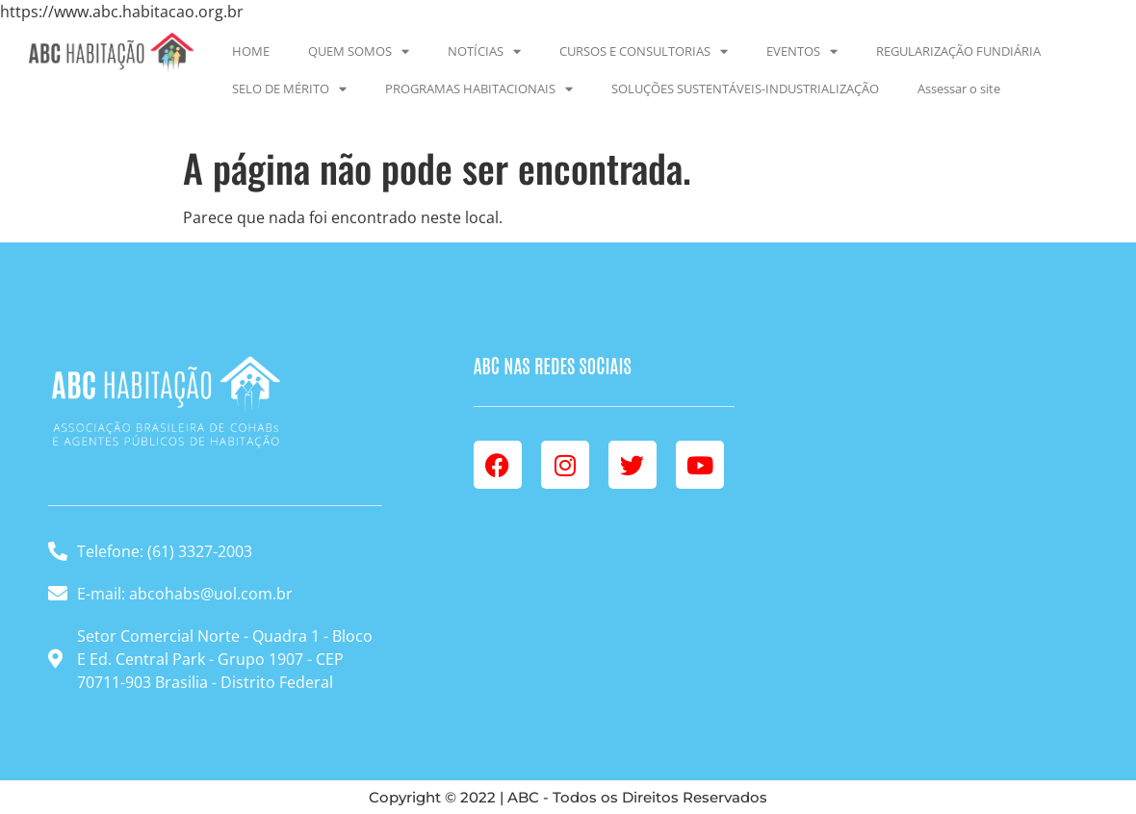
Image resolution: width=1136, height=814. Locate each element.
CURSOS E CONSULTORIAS (643, 51)
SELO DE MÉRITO (289, 89)
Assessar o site (958, 88)
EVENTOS (802, 51)
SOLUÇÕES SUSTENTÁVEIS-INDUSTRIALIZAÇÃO (745, 88)
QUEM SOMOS (358, 51)
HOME (251, 51)
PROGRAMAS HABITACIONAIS (479, 89)
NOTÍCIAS (484, 51)
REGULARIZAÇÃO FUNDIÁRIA (958, 51)
